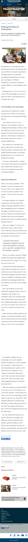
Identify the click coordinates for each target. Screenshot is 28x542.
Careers (2, 519)
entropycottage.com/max (14, 456)
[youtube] (25, 43)
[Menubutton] (2, 1)
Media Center (3, 518)
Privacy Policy (4, 511)
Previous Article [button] (7, 461)
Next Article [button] (20, 461)
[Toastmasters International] (14, 1)
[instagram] (26, 43)
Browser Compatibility (5, 514)
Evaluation (3, 23)
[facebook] (21, 43)
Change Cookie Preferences (7, 521)
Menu (14, 19)
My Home (9, 4)
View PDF (19, 15)
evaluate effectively (19, 91)
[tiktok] (22, 43)
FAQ (2, 510)
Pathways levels (16, 122)
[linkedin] (23, 43)
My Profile (19, 4)
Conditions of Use (4, 513)
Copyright (3, 516)
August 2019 (10, 23)
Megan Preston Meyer (8, 40)
